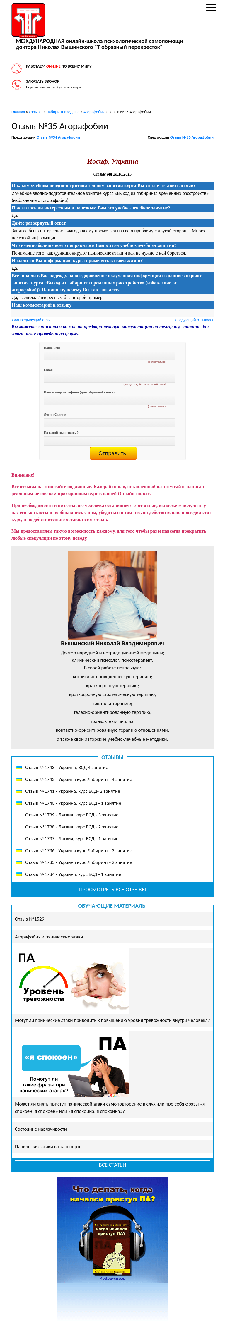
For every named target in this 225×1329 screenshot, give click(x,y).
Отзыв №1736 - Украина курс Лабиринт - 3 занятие (78, 850)
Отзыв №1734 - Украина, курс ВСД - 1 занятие (73, 874)
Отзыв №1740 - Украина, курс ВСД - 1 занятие (73, 803)
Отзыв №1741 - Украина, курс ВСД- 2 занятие (72, 791)
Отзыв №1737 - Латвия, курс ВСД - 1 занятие (71, 838)
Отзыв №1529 (29, 919)
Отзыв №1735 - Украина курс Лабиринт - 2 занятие (78, 862)
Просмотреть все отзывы (112, 889)
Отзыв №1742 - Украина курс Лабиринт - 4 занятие (78, 779)
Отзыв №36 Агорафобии (192, 137)
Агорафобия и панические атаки (49, 937)
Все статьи (112, 1164)
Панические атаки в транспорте (48, 1147)
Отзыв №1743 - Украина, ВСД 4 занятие (66, 767)
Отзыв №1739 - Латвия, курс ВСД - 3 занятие (71, 815)
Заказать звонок (42, 81)
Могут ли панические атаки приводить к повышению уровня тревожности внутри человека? (112, 1020)
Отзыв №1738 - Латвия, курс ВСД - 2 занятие (71, 827)
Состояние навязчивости (41, 1129)
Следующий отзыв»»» (194, 319)
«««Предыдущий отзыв (32, 319)
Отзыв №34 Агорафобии (58, 137)
